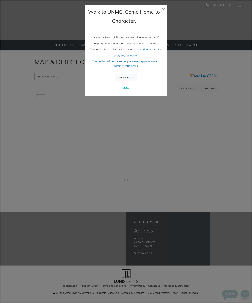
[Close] (163, 9)
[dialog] (126, 151)
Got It (126, 87)
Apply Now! (126, 77)
